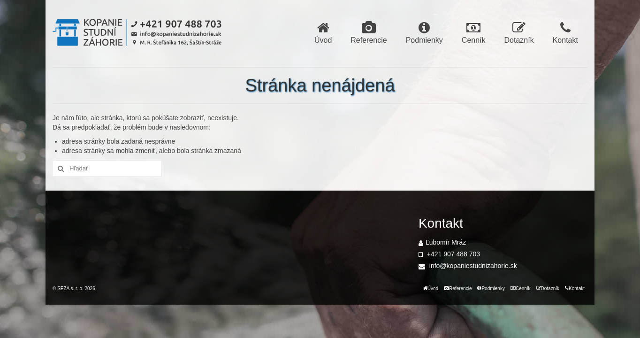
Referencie (368, 32)
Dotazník (519, 32)
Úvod (323, 32)
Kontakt (565, 32)
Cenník (474, 32)
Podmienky (424, 32)
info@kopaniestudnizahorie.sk (468, 265)
